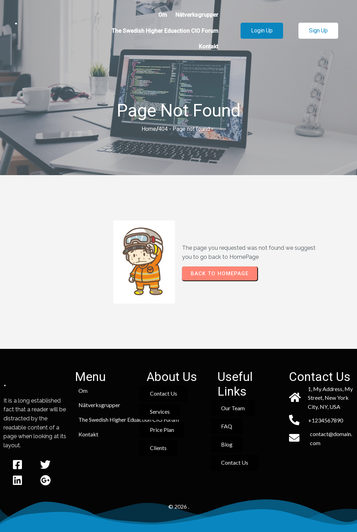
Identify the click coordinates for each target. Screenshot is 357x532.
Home (149, 129)
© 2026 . (178, 506)
